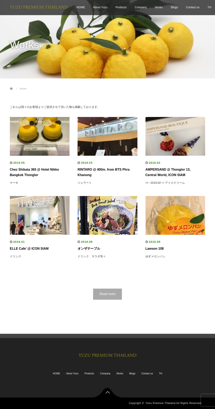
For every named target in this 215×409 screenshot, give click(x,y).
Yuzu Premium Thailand (161, 403)
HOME (81, 7)
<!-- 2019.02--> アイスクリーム (165, 182)
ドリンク (15, 256)
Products (121, 7)
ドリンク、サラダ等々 (92, 256)
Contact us (192, 7)
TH (160, 373)
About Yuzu (100, 7)
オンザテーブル (89, 248)
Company (141, 7)
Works (159, 7)
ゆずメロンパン (155, 256)
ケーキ (14, 182)
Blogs (174, 7)
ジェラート (85, 182)
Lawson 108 (154, 248)
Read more (107, 294)
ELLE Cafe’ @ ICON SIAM (29, 248)
